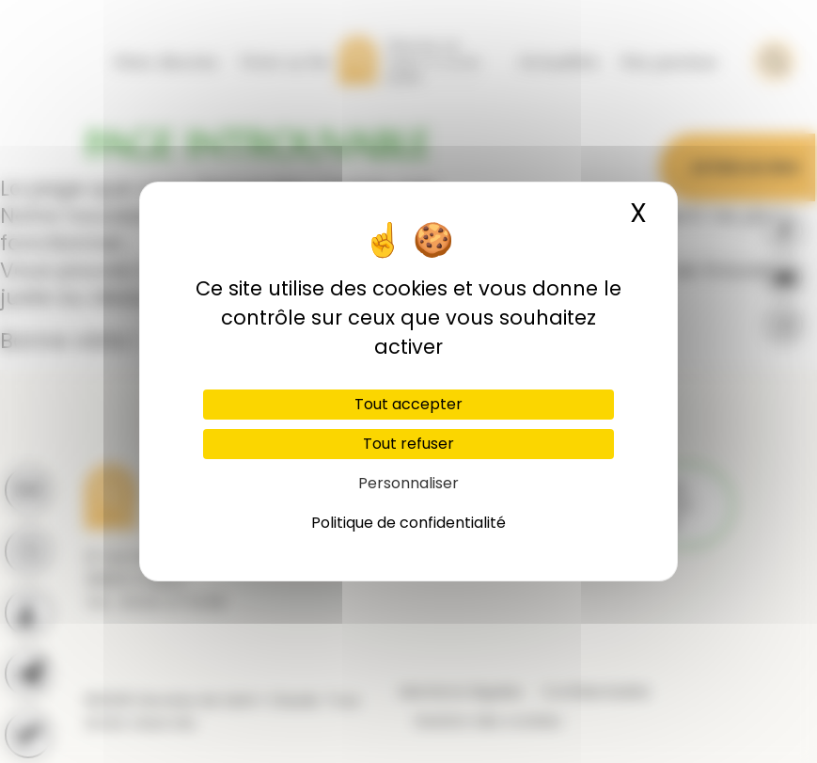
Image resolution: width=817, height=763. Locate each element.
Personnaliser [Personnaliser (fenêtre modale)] (408, 483)
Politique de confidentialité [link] (408, 522)
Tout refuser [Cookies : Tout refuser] (408, 443)
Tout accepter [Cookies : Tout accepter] (408, 404)
